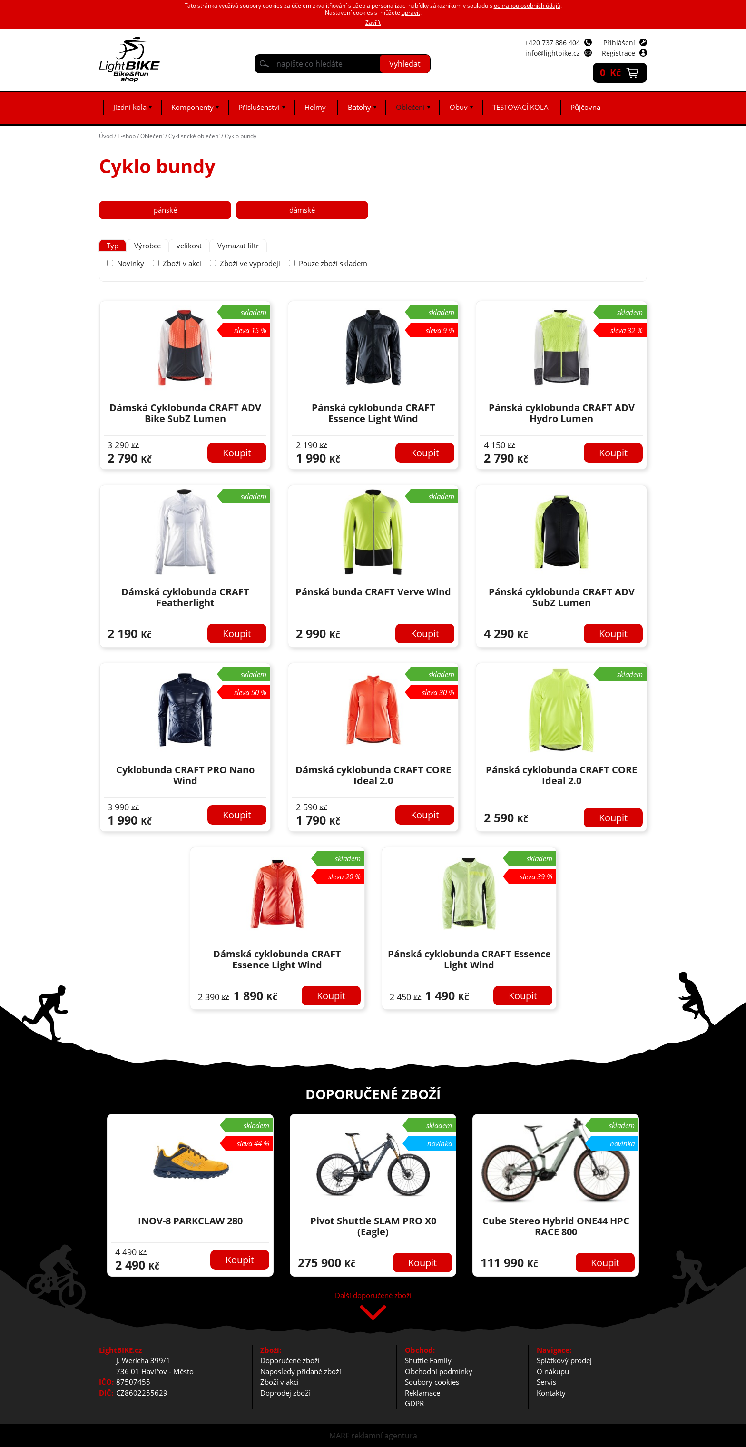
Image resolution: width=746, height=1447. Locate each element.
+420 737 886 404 (552, 42)
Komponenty (192, 107)
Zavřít (373, 23)
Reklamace (422, 1393)
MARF (339, 1435)
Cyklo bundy (240, 136)
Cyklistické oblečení (194, 136)
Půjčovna (585, 107)
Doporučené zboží (290, 1360)
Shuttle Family (428, 1360)
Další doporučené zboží (373, 1296)
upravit (411, 13)
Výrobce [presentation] (147, 245)
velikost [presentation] (189, 245)
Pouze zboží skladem (333, 263)
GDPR (414, 1403)
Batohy (359, 107)
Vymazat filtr (238, 245)
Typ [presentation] (112, 245)
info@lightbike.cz (552, 53)
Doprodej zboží (285, 1393)
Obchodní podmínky (438, 1371)
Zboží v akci (182, 263)
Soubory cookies (432, 1382)
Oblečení (410, 107)
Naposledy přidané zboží (300, 1371)
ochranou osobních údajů (527, 5)
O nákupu (553, 1371)
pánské (165, 210)
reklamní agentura (384, 1435)
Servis (546, 1382)
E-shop (127, 136)
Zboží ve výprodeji (250, 263)
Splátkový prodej (564, 1360)
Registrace (618, 53)
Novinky (130, 263)
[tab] (112, 245)
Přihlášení (619, 42)
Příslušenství (259, 107)
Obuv (459, 107)
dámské (302, 210)
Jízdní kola (130, 107)
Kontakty (551, 1393)
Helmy (315, 107)
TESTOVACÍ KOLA (520, 107)
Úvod (106, 136)
